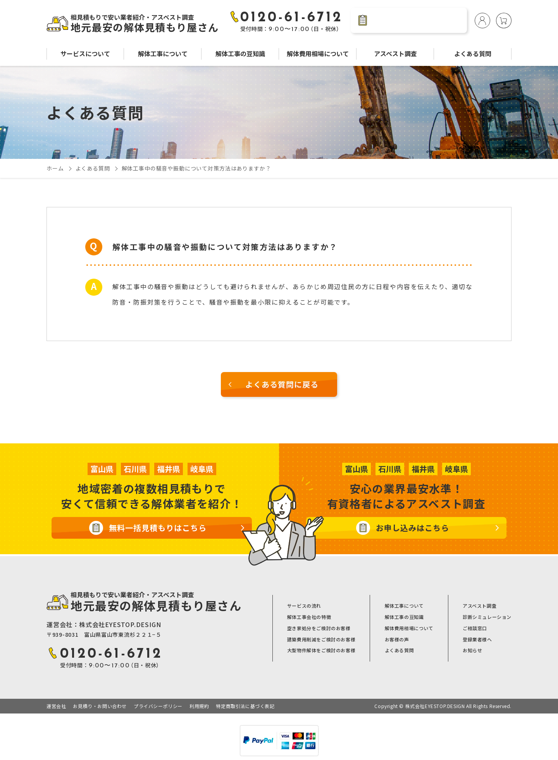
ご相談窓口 (475, 628)
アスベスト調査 (395, 53)
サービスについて (85, 53)
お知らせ (472, 650)
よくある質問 (472, 53)
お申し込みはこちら (412, 527)
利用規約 (199, 706)
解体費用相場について (318, 53)
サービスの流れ (304, 606)
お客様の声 (397, 639)
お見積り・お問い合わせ (100, 706)
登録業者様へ (477, 639)
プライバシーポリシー (158, 706)
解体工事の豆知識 (240, 53)
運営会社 (56, 706)
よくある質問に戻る (282, 384)
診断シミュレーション (487, 617)
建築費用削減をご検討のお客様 (321, 639)
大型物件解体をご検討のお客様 (321, 650)
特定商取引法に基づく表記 (245, 706)
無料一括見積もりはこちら (158, 527)
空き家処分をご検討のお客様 (319, 628)
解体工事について (163, 53)
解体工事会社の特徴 (309, 617)
